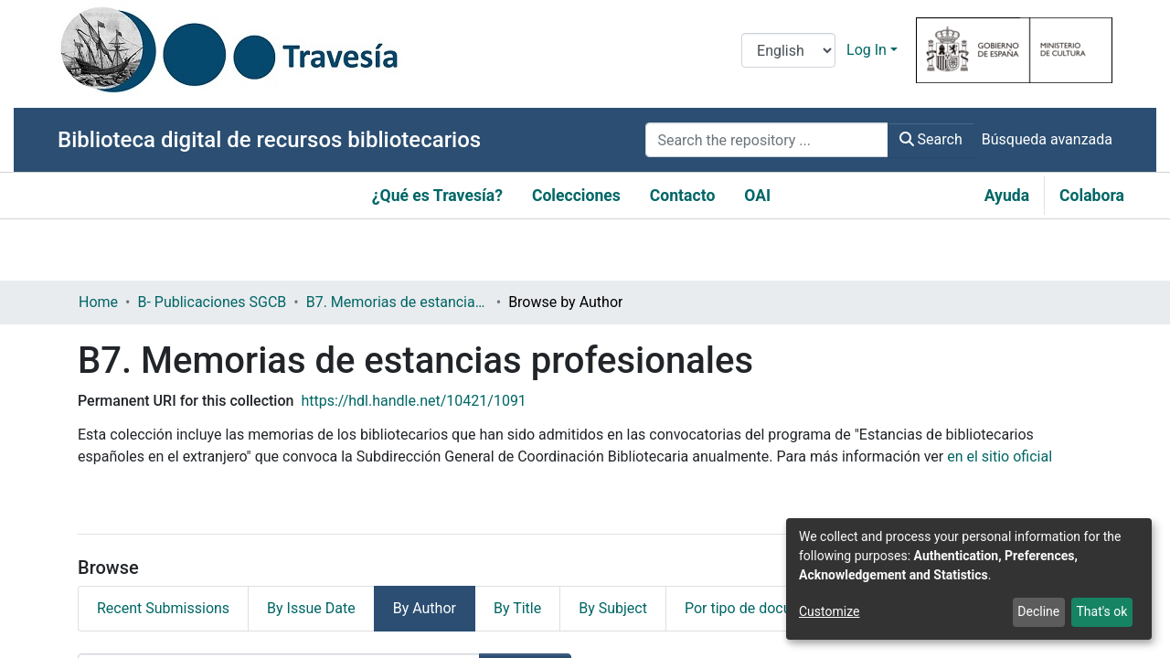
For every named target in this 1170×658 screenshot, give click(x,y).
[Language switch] (788, 50)
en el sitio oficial (999, 456)
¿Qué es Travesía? (437, 195)
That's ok (1101, 611)
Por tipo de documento (759, 608)
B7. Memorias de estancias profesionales (397, 302)
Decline (1038, 611)
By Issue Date (311, 608)
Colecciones (576, 195)
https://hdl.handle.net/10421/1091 (413, 400)
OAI (757, 195)
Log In (866, 49)
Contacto (683, 195)
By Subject (613, 608)
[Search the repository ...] (766, 139)
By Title (517, 608)
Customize (829, 611)
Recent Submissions (163, 608)
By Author (424, 608)
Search (931, 139)
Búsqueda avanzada (1047, 139)
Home (98, 302)
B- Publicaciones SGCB (211, 302)
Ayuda (1006, 195)
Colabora (1091, 195)
